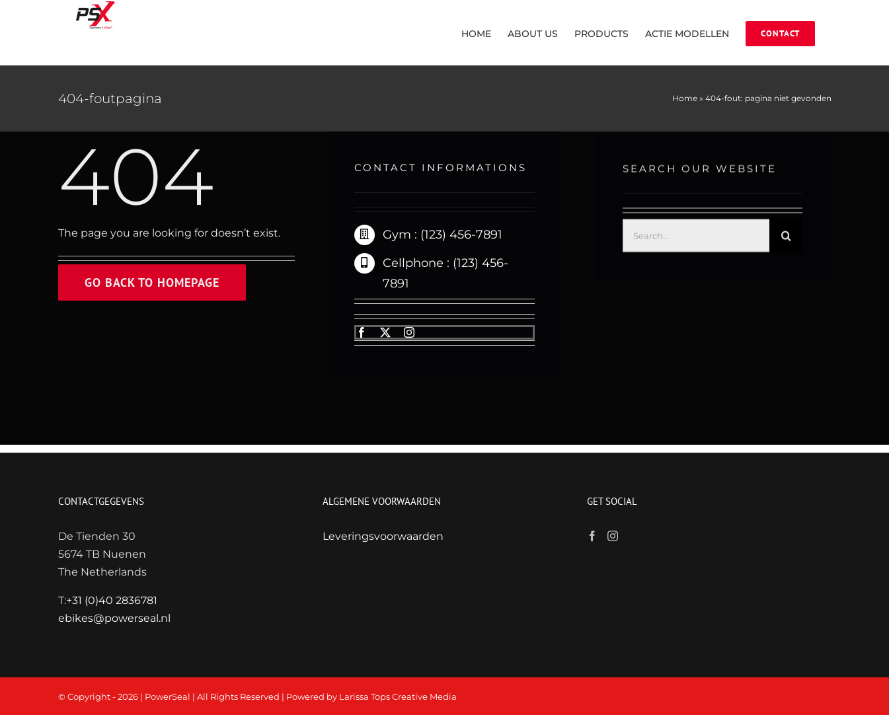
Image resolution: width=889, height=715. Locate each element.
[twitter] (385, 333)
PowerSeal (167, 696)
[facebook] (361, 333)
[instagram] (409, 333)
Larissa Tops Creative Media (398, 696)
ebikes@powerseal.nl (114, 618)
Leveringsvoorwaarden (383, 536)
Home (684, 98)
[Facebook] (592, 536)
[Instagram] (612, 536)
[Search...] (696, 237)
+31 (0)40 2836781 (111, 600)
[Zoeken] (785, 237)
